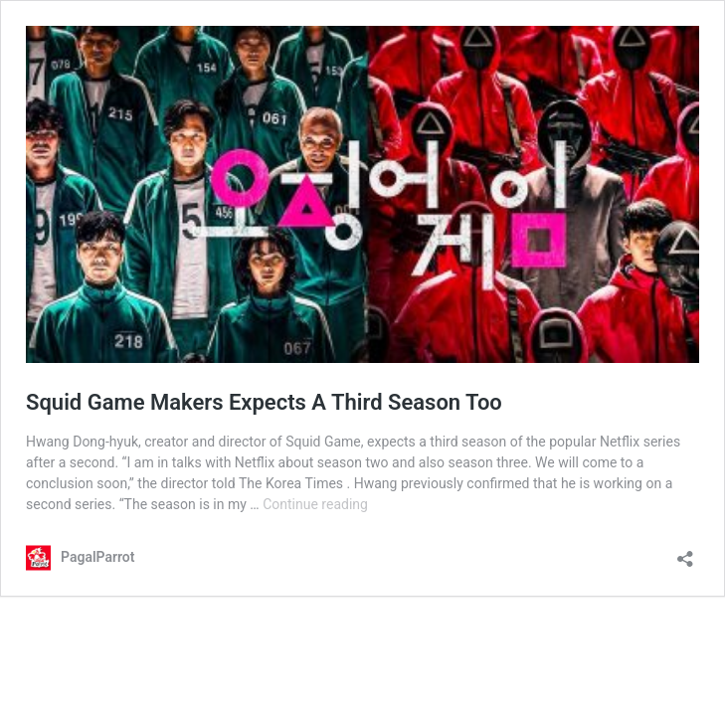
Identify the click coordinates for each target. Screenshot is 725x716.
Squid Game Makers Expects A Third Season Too (264, 402)
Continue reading (315, 504)
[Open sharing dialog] (685, 552)
